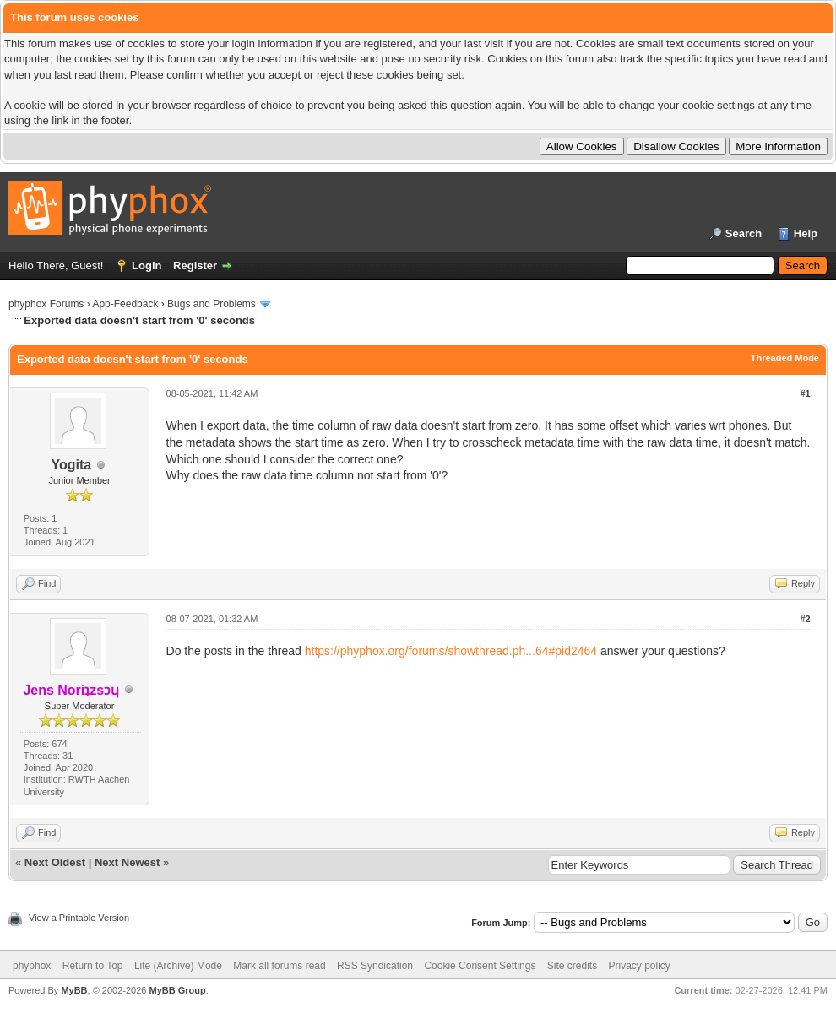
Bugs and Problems (211, 304)
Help (805, 233)
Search (743, 233)
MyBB (74, 990)
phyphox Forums (46, 304)
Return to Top (92, 966)
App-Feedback (125, 304)
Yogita (71, 465)
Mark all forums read (279, 966)
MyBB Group (177, 990)
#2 (805, 619)
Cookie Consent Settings (479, 966)
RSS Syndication (375, 966)
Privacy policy (639, 966)
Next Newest (127, 862)
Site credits (572, 966)
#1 (805, 393)
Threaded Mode (785, 358)
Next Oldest (54, 862)
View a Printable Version (79, 918)
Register (195, 265)
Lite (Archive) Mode (178, 966)
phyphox (32, 966)
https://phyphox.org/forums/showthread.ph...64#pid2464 (451, 651)
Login (146, 265)
